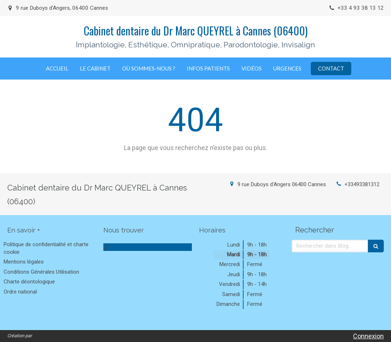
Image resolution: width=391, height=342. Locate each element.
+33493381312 (361, 184)
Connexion (368, 336)
